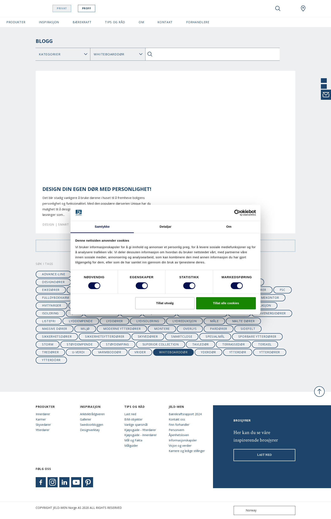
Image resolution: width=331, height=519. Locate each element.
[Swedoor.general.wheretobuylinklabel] (303, 8)
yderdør (208, 352)
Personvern (176, 430)
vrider (140, 352)
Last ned (130, 414)
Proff (97, 8)
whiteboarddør (173, 352)
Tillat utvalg (165, 303)
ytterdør (237, 352)
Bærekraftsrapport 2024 (185, 414)
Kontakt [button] (165, 22)
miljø (85, 329)
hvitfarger (51, 305)
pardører (218, 329)
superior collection (160, 344)
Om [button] (141, 22)
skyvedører (148, 336)
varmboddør (109, 352)
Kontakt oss (177, 419)
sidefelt (248, 329)
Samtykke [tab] (102, 227)
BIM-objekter (133, 419)
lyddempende (81, 321)
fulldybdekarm (55, 298)
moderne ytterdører (122, 329)
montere (162, 329)
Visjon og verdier (180, 446)
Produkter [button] (15, 22)
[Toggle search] (277, 8)
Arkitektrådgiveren (92, 414)
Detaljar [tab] (165, 227)
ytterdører (269, 352)
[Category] (62, 54)
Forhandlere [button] (197, 22)
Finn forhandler (179, 425)
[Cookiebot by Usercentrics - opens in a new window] (237, 213)
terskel (265, 344)
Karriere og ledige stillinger (187, 451)
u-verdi (78, 352)
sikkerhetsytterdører (104, 336)
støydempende (79, 344)
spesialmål (215, 336)
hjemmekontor (266, 298)
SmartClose (181, 336)
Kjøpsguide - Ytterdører (140, 430)
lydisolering (147, 321)
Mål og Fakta (133, 440)
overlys (190, 329)
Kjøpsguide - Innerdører (140, 435)
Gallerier (85, 419)
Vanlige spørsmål (136, 425)
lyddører (114, 321)
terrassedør (233, 344)
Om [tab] (228, 227)
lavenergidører (272, 313)
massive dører (54, 329)
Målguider (131, 446)
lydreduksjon (184, 321)
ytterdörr (51, 360)
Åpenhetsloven (179, 435)
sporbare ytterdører (257, 336)
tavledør (200, 344)
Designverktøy (90, 430)
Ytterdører (42, 430)
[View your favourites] (290, 8)
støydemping (117, 344)
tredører (50, 352)
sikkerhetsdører (57, 336)
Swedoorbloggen (91, 425)
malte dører (243, 321)
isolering (50, 313)
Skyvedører (43, 425)
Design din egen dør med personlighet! (96, 189)
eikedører (51, 290)
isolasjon (262, 305)
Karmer (41, 419)
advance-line (53, 274)
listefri (49, 321)
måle (214, 321)
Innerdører (43, 414)
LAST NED (264, 455)
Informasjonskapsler (183, 440)
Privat (73, 8)
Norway (246, 510)
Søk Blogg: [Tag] (117, 54)
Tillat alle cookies (226, 303)
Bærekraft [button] (82, 22)
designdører (53, 282)
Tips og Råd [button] (115, 22)
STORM (47, 344)
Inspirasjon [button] (49, 22)
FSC (282, 290)
